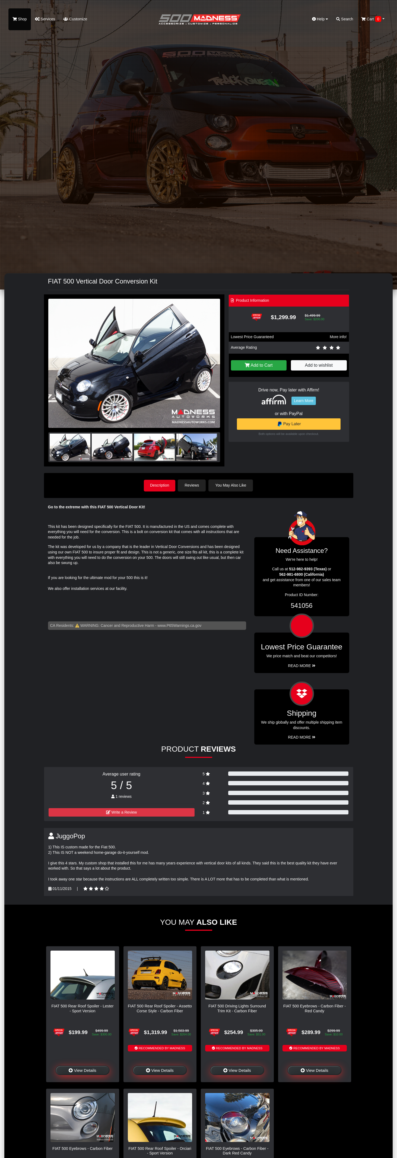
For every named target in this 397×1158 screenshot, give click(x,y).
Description (159, 485)
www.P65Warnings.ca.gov (179, 625)
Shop (19, 19)
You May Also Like (231, 485)
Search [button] (344, 19)
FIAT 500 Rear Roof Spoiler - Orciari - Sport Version (159, 1150)
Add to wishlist (319, 365)
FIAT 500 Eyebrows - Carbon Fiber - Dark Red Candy (237, 1150)
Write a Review (121, 812)
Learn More (303, 401)
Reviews (192, 485)
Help (320, 19)
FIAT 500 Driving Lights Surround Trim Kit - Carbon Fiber (237, 1008)
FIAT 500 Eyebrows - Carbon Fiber (82, 1148)
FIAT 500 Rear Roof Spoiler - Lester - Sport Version (82, 1008)
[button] (213, 363)
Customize (75, 19)
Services (45, 19)
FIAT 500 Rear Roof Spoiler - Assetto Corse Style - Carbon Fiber (160, 1008)
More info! (338, 337)
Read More (301, 665)
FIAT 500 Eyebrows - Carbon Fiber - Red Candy (314, 1008)
